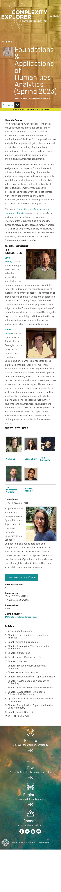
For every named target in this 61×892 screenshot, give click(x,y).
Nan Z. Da (10, 459)
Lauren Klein (31, 459)
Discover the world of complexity (30, 745)
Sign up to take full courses (30, 799)
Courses (7, 42)
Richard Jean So (29, 489)
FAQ (17, 105)
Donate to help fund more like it (22, 617)
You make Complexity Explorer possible (30, 772)
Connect (30, 821)
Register (30, 795)
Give (30, 768)
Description (8, 105)
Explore (30, 741)
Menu (56, 16)
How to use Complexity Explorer (21, 577)
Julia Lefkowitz (45, 459)
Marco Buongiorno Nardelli (11, 489)
